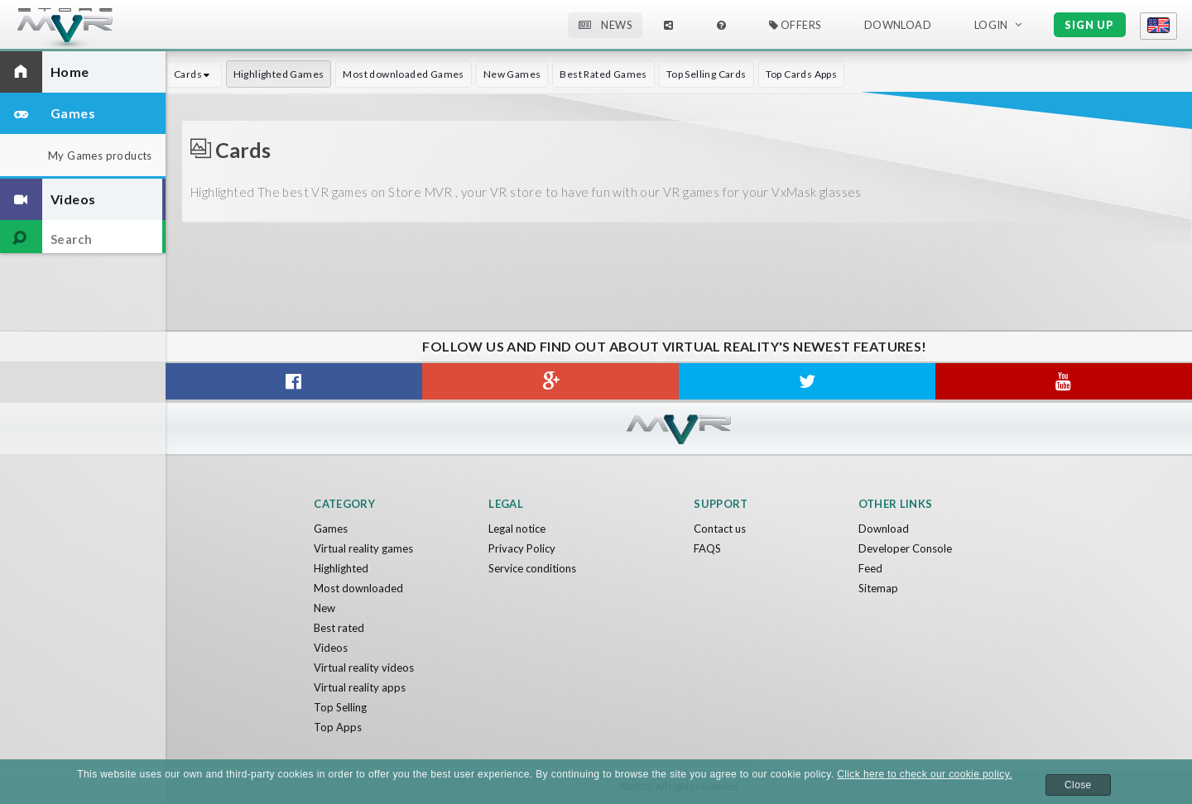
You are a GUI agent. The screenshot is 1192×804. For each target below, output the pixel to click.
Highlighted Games (278, 74)
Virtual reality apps (360, 687)
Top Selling (340, 707)
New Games (512, 74)
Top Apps (338, 727)
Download (897, 24)
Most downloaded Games (403, 74)
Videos (331, 647)
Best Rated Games (603, 74)
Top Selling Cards (706, 74)
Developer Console (905, 548)
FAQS (707, 548)
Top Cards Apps (802, 74)
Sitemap (878, 588)
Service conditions (532, 568)
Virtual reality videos (364, 667)
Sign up (1089, 24)
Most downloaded (358, 588)
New (324, 608)
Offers (795, 24)
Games (331, 528)
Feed (870, 568)
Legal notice (517, 528)
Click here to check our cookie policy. (924, 774)
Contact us (720, 528)
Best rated (339, 627)
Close (1078, 785)
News (605, 24)
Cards (194, 74)
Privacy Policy (521, 548)
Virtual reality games (363, 548)
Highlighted (341, 568)
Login (991, 24)
